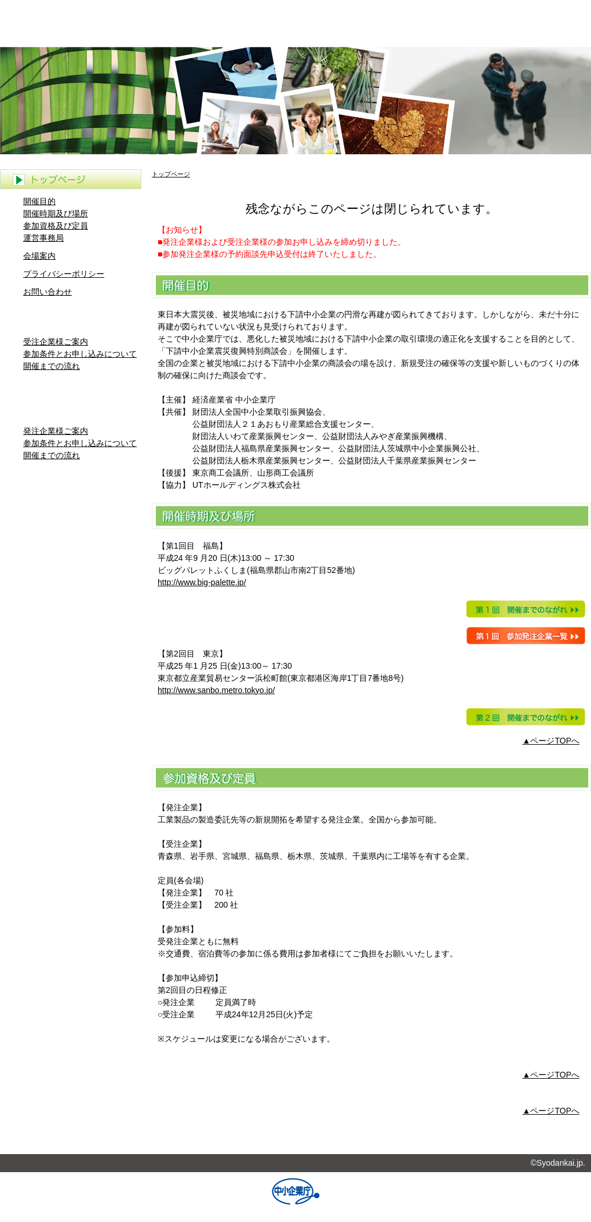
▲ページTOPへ (551, 740)
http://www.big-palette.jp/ (202, 582)
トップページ (171, 174)
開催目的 (39, 201)
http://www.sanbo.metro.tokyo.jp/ (216, 690)
